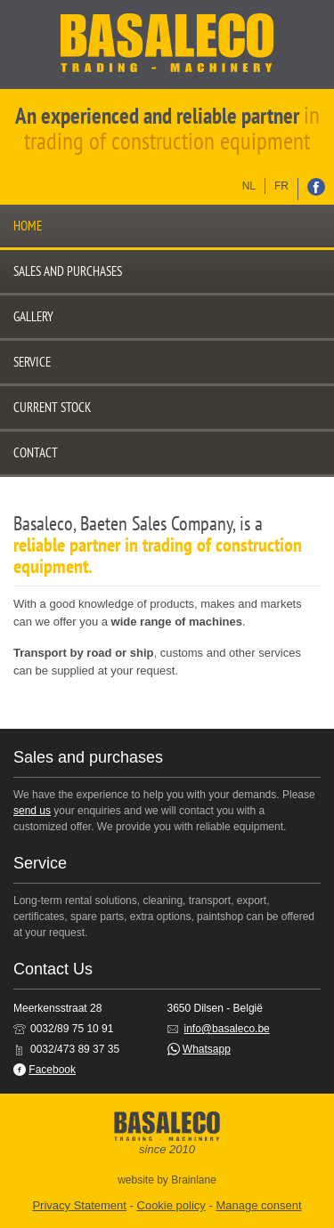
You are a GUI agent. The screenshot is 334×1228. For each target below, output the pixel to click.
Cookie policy (171, 1205)
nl (249, 186)
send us (32, 810)
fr (281, 186)
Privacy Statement (79, 1205)
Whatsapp (207, 1049)
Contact (35, 452)
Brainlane (193, 1180)
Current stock (52, 407)
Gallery (33, 316)
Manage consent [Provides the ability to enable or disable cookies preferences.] (258, 1205)
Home (27, 225)
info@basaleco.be (227, 1028)
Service (32, 361)
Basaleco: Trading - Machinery (167, 44)
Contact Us (53, 969)
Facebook (52, 1069)
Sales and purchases (67, 271)
